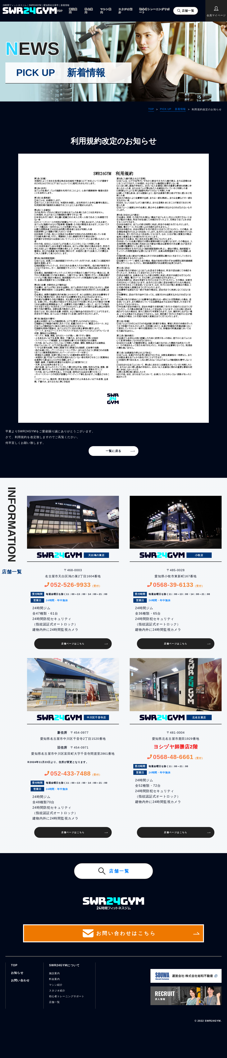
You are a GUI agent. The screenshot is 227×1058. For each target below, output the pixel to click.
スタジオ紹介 (125, 11)
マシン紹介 (56, 984)
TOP (60, 10)
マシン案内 (106, 11)
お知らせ (17, 972)
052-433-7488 (73, 773)
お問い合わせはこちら (113, 933)
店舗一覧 (188, 10)
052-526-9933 (73, 584)
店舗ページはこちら (73, 643)
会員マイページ (216, 11)
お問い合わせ (20, 980)
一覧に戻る (113, 450)
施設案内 (73, 11)
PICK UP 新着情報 (173, 109)
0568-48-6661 (175, 756)
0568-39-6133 (175, 584)
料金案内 (89, 11)
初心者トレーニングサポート (154, 11)
